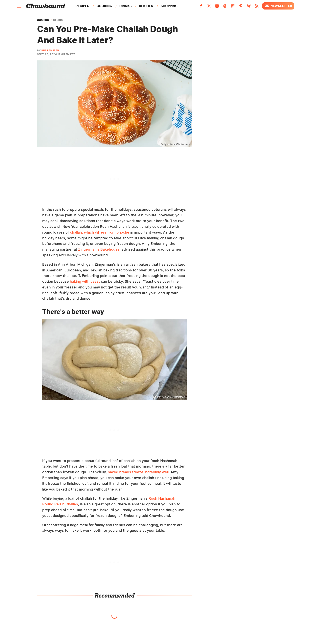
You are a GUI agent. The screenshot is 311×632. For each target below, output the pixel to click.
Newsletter (278, 6)
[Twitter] (209, 7)
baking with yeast (85, 281)
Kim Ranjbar (50, 50)
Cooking (104, 6)
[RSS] (256, 7)
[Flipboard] (232, 7)
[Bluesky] (248, 7)
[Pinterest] (240, 7)
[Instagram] (217, 7)
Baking (58, 20)
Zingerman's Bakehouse (99, 249)
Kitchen (146, 6)
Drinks (125, 6)
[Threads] (225, 7)
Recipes (82, 6)
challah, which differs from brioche (99, 232)
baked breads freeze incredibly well (138, 472)
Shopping (169, 6)
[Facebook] (201, 7)
